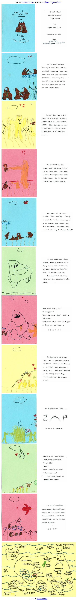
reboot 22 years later (52, 2)
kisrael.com (28, 2)
